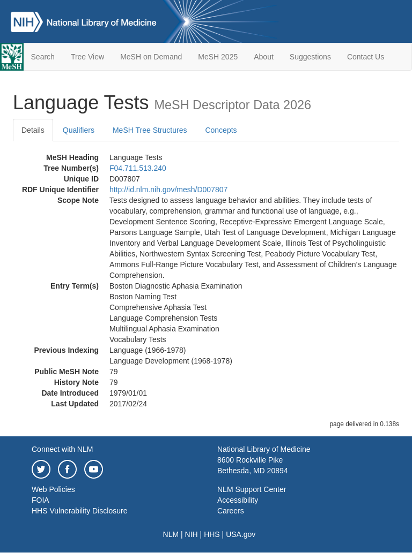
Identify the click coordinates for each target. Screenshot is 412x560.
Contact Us (365, 56)
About (264, 56)
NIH (191, 534)
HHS (212, 534)
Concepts (221, 130)
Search (43, 56)
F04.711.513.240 (137, 168)
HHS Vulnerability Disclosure (79, 510)
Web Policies (53, 489)
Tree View (87, 56)
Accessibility (237, 500)
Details (33, 130)
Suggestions (310, 56)
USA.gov (240, 534)
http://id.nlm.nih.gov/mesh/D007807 (168, 189)
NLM (171, 534)
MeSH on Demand (151, 56)
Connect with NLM (62, 449)
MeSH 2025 (218, 56)
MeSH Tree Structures (150, 130)
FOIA (40, 500)
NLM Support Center (251, 489)
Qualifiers (78, 130)
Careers (230, 510)
